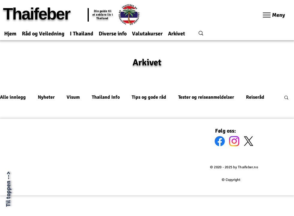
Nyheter (46, 97)
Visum (73, 97)
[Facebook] (219, 141)
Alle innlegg (13, 97)
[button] (43, 31)
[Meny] (274, 15)
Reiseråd (255, 97)
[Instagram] (234, 141)
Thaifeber (36, 13)
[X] (248, 141)
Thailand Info (106, 97)
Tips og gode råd (149, 97)
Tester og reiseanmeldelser (206, 97)
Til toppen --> (8, 189)
